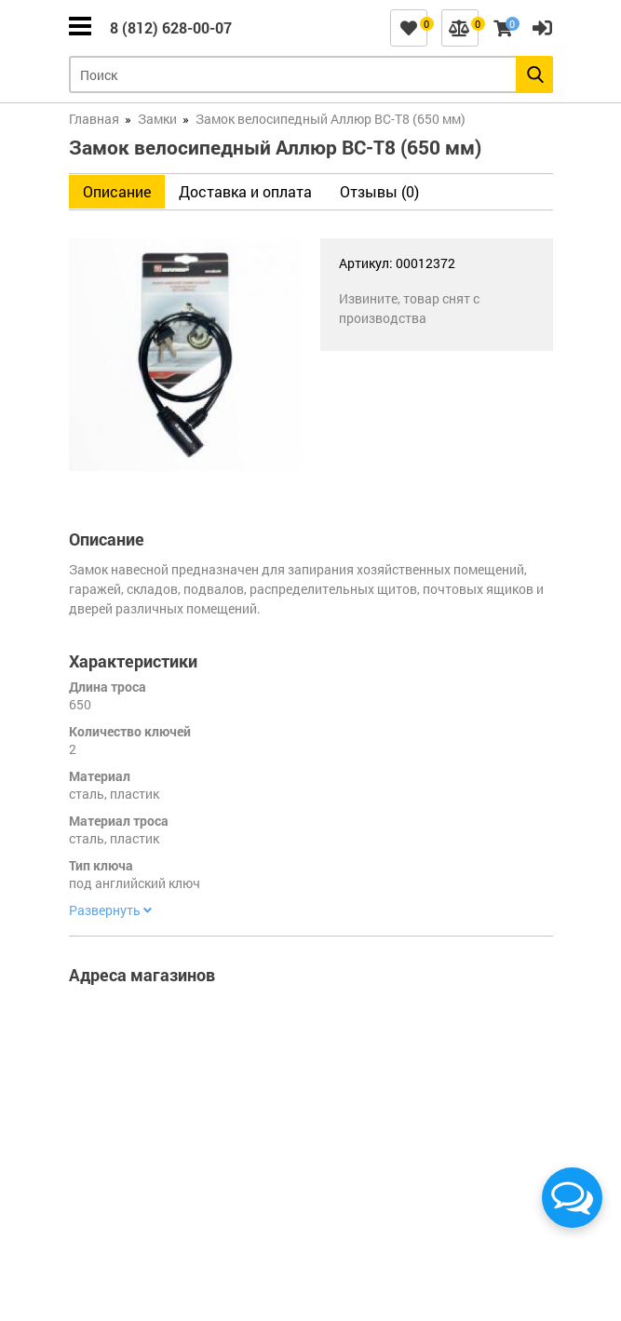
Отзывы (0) (379, 191)
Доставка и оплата (245, 191)
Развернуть (110, 910)
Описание (117, 191)
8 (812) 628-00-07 (171, 27)
